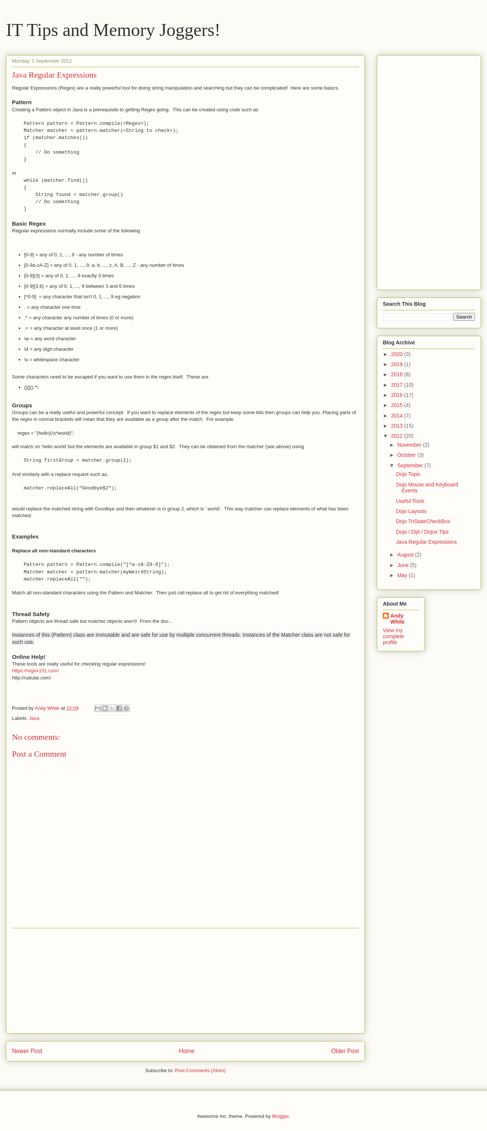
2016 (397, 395)
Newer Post (27, 1051)
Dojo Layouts (411, 511)
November (410, 445)
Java (34, 718)
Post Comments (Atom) (200, 1070)
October (407, 455)
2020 (397, 354)
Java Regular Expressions (426, 542)
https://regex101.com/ (35, 670)
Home (187, 1051)
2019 (397, 364)
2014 (397, 416)
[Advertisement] (185, 981)
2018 (397, 374)
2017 (397, 385)
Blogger (280, 1116)
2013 (397, 426)
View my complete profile (393, 636)
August (406, 555)
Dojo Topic (408, 474)
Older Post (345, 1051)
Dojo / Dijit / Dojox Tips (422, 532)
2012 (397, 436)
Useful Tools (410, 501)
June (403, 565)
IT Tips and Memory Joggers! (113, 30)
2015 (397, 405)
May (402, 575)
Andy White (397, 619)
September (410, 465)
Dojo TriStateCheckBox (423, 521)
